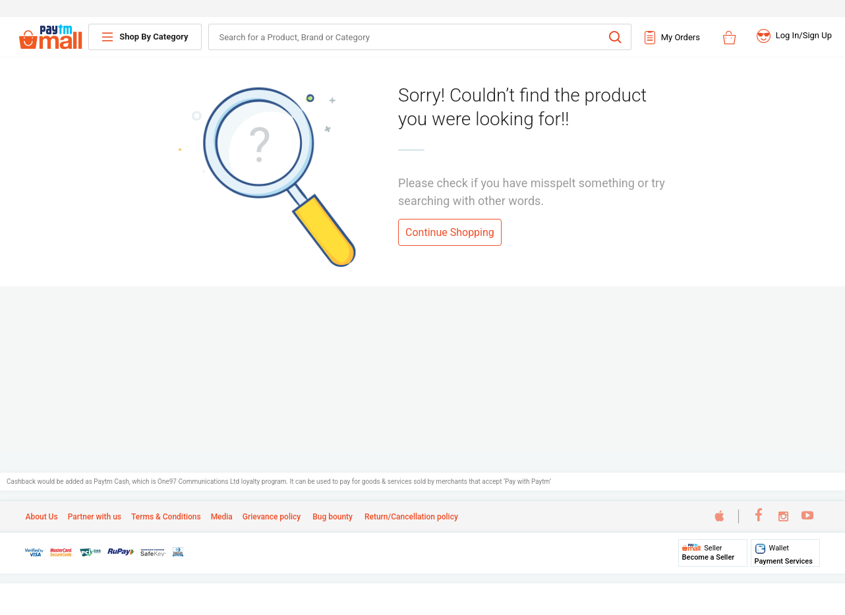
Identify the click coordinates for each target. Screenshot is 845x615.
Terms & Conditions (166, 516)
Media (222, 516)
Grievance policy (272, 516)
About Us (41, 516)
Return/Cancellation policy (410, 516)
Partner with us (94, 516)
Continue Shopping (449, 232)
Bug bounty (331, 516)
